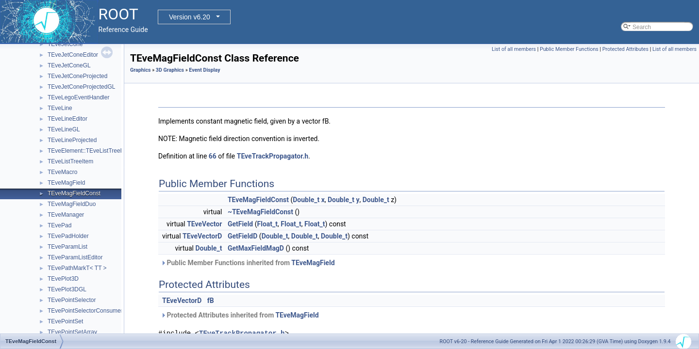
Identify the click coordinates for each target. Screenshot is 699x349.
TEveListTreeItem (70, 161)
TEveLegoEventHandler (78, 97)
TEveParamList (67, 246)
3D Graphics (170, 70)
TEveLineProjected (72, 140)
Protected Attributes (625, 49)
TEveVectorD (202, 236)
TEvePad (59, 225)
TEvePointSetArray (72, 332)
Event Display (204, 70)
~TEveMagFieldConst (260, 212)
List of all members (514, 49)
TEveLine (60, 108)
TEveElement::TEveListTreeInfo (89, 150)
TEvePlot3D (63, 278)
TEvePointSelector (72, 300)
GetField (240, 224)
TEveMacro (62, 172)
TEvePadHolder (68, 236)
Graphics (140, 70)
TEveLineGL (64, 129)
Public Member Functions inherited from (248, 263)
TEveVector (204, 224)
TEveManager (66, 214)
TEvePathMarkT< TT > (77, 268)
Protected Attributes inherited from (240, 315)
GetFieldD (242, 236)
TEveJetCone (65, 44)
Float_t (267, 224)
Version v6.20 (189, 17)
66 (212, 156)
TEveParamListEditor (75, 257)
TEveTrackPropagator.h (272, 156)
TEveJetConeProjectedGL (81, 86)
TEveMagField (66, 182)
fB (210, 300)
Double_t (306, 200)
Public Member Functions (569, 49)
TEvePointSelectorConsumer (85, 310)
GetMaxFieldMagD (256, 248)
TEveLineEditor (67, 118)
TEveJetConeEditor (73, 54)
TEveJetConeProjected (77, 76)
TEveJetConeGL (69, 65)
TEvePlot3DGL (67, 289)
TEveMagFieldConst (74, 193)
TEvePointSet (65, 321)
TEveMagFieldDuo (72, 204)
